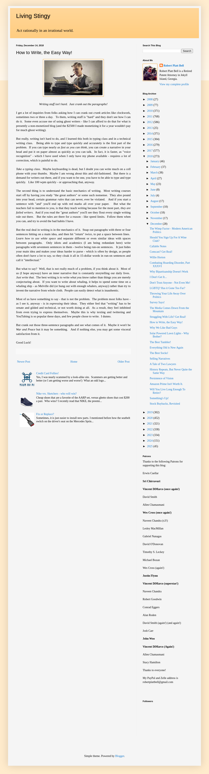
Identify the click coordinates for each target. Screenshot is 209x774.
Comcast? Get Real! (161, 251)
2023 (150, 435)
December (156, 223)
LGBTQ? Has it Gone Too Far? (167, 288)
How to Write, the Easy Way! (166, 322)
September (156, 206)
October (155, 212)
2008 (150, 99)
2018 (150, 156)
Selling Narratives (160, 358)
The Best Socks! (159, 353)
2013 (150, 127)
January (155, 161)
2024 (150, 440)
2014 (150, 133)
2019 (150, 412)
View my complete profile (174, 84)
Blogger (119, 756)
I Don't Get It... (158, 277)
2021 (150, 423)
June (153, 189)
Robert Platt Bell (174, 65)
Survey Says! (157, 302)
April (153, 178)
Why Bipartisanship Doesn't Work (169, 271)
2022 (150, 429)
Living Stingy (33, 15)
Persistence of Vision (161, 378)
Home (74, 361)
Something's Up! (159, 398)
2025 (150, 446)
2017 (150, 150)
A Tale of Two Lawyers (163, 364)
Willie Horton (157, 257)
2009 (150, 105)
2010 (150, 110)
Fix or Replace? (45, 414)
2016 (150, 144)
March (154, 172)
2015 (150, 139)
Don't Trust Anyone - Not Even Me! (170, 282)
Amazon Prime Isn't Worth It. (166, 383)
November (156, 218)
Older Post (124, 361)
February (155, 166)
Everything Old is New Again (166, 347)
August (154, 201)
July (153, 195)
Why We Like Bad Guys (163, 327)
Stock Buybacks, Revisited (165, 403)
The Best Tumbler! (160, 342)
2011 (150, 116)
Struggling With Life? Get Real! (168, 316)
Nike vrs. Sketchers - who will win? (56, 393)
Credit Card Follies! (47, 373)
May (153, 184)
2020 (150, 417)
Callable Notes (158, 246)
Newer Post (23, 361)
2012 (150, 122)
